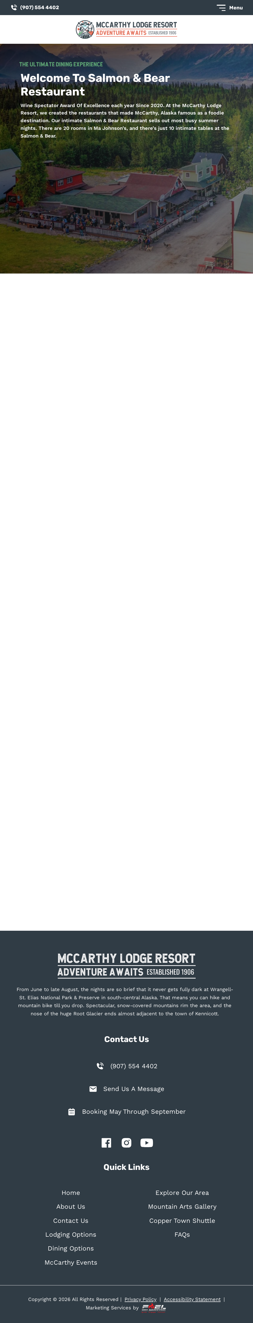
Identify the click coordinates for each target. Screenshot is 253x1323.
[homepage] (126, 966)
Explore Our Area (182, 1192)
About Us (70, 1206)
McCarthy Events (70, 1262)
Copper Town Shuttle (182, 1220)
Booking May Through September (134, 1111)
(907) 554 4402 (133, 1066)
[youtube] (147, 1144)
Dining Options (71, 1248)
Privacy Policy (140, 1299)
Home (71, 1192)
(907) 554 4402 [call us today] (34, 7)
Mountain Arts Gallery (182, 1206)
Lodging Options (70, 1234)
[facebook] (106, 1144)
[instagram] (126, 1144)
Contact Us (70, 1220)
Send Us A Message (133, 1088)
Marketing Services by (126, 1308)
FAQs (182, 1234)
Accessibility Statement (192, 1299)
